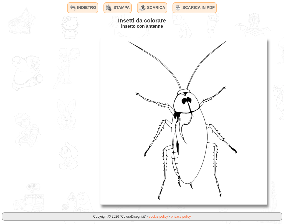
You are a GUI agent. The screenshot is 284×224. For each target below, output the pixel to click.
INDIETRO (82, 7)
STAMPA (118, 7)
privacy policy (181, 216)
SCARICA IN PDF (195, 7)
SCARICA (152, 7)
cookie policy (158, 216)
